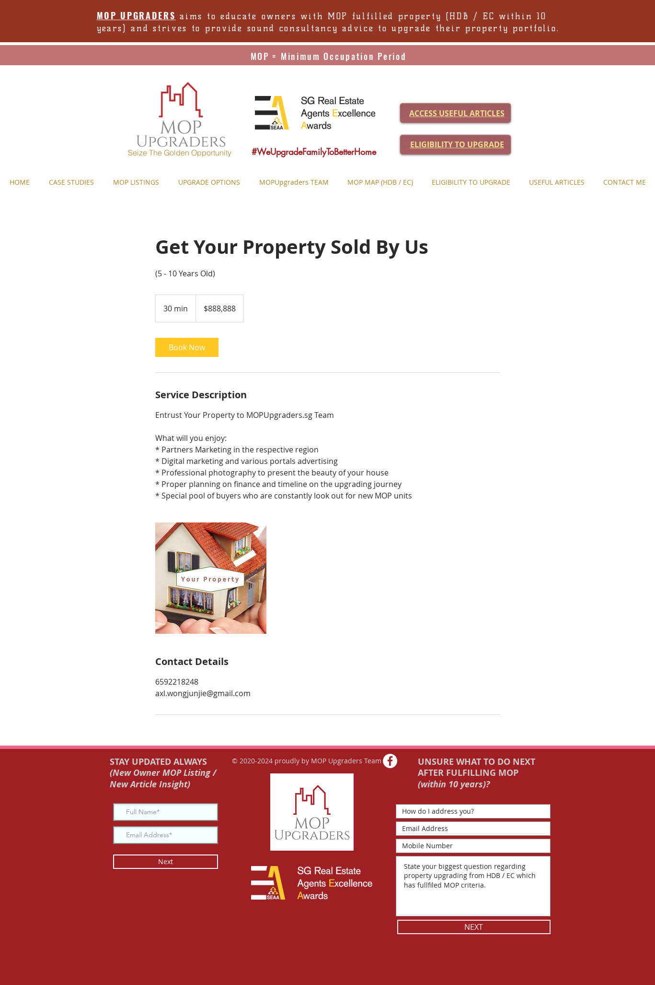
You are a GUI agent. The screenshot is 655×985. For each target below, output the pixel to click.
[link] (186, 347)
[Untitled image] (210, 578)
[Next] (165, 861)
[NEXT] (474, 927)
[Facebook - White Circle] (390, 761)
